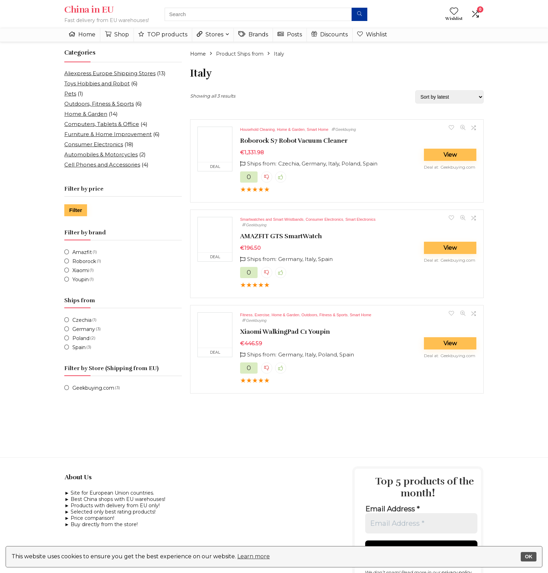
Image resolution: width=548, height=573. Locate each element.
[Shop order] (449, 97)
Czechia (82, 320)
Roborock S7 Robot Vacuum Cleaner (293, 140)
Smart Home (318, 129)
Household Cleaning (257, 129)
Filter (75, 210)
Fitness (246, 315)
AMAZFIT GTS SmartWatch (281, 236)
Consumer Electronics (93, 144)
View (450, 154)
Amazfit (82, 252)
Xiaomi (80, 270)
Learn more (253, 556)
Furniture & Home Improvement (108, 134)
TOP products (162, 34)
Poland (80, 338)
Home (82, 34)
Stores (210, 34)
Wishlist (372, 34)
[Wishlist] (454, 12)
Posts (289, 34)
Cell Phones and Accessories (102, 164)
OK (529, 556)
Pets (70, 93)
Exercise (262, 315)
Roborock (84, 261)
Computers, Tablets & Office (101, 124)
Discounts (329, 34)
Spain (79, 347)
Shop (117, 34)
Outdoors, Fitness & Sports (99, 103)
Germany (83, 329)
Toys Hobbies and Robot (97, 83)
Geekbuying (346, 129)
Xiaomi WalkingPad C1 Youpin (285, 331)
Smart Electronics (360, 219)
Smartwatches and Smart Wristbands (271, 219)
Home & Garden (85, 114)
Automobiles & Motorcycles (101, 154)
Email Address (392, 509)
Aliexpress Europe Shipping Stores (110, 73)
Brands (253, 34)
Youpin (80, 279)
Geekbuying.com (93, 388)
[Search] (359, 14)
